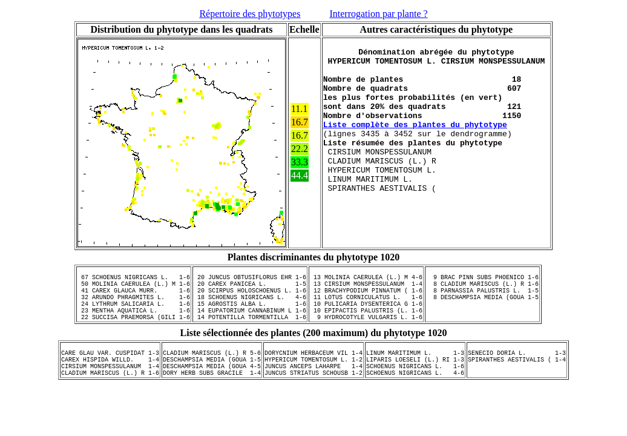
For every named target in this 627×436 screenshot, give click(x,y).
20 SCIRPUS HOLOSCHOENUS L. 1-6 (250, 297)
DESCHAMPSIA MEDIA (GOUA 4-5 (212, 387)
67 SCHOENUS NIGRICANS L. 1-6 (133, 280)
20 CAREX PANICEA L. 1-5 (250, 289)
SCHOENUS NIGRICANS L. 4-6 (415, 396)
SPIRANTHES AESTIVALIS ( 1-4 (517, 379)
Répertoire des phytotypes (249, 13)
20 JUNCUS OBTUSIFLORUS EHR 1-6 (250, 280)
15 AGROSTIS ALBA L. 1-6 (250, 314)
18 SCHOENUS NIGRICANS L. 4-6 (250, 306)
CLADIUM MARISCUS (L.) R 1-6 (110, 396)
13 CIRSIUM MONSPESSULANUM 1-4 (366, 289)
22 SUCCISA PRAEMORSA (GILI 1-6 (133, 331)
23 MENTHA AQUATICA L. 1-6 (133, 323)
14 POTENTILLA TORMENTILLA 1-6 (250, 331)
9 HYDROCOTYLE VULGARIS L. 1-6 (366, 331)
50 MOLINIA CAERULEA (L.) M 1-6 (133, 289)
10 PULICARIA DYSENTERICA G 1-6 (366, 314)
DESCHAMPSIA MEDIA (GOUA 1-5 (212, 379)
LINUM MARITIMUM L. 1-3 (415, 370)
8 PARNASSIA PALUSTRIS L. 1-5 (482, 297)
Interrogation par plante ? (378, 13)
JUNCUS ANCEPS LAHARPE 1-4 (313, 387)
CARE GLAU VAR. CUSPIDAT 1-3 (110, 370)
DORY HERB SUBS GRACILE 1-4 (212, 396)
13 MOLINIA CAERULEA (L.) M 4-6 (366, 280)
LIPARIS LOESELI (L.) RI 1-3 (415, 379)
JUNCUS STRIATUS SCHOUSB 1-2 (313, 396)
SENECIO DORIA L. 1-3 (517, 370)
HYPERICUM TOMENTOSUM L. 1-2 (313, 379)
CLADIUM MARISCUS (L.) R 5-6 (212, 370)
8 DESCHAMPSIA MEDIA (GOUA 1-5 (482, 306)
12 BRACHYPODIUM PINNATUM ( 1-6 (366, 297)
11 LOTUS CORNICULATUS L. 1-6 (366, 306)
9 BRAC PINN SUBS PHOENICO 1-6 (482, 280)
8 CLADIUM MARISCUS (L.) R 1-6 (482, 289)
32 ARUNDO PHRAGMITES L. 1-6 (133, 306)
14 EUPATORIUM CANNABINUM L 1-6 (250, 323)
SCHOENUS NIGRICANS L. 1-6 (415, 387)
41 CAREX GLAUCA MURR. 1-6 (133, 297)
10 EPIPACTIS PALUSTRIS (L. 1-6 (366, 323)
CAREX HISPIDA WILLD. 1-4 (110, 379)
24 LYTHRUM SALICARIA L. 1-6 (133, 314)
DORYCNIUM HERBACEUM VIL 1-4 (313, 370)
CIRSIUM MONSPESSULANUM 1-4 (110, 387)
